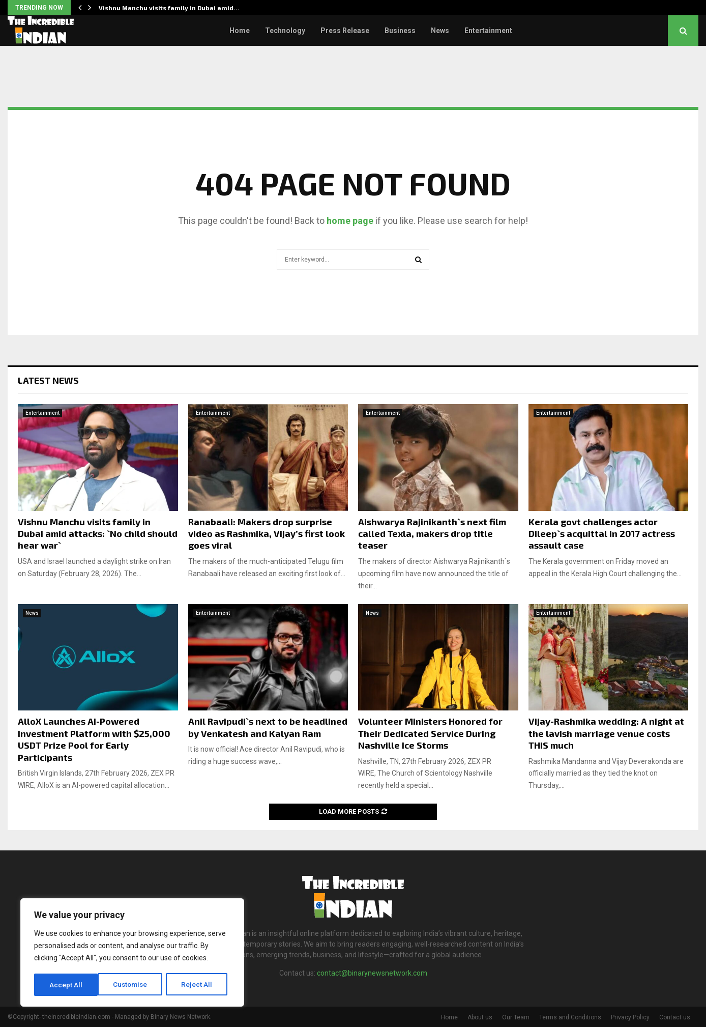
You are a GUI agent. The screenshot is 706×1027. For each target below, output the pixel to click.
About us (479, 1017)
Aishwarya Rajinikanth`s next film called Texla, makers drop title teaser (432, 533)
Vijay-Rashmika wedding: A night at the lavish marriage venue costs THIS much (606, 733)
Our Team (516, 1017)
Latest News (48, 380)
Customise (67, 985)
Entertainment (488, 30)
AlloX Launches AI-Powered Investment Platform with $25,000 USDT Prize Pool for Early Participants (94, 739)
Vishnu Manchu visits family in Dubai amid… (169, 7)
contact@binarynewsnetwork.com (372, 973)
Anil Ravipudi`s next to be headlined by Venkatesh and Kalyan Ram (267, 727)
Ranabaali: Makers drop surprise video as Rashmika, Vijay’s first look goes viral (266, 533)
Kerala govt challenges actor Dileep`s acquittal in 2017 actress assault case (601, 533)
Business (400, 30)
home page (350, 220)
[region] (132, 953)
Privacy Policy (630, 1017)
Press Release (344, 30)
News (440, 30)
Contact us (674, 1017)
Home (239, 30)
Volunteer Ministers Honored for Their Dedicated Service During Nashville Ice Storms (430, 733)
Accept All (199, 985)
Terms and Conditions (570, 1017)
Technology (285, 30)
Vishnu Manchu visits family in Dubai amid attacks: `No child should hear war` (98, 533)
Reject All (134, 985)
